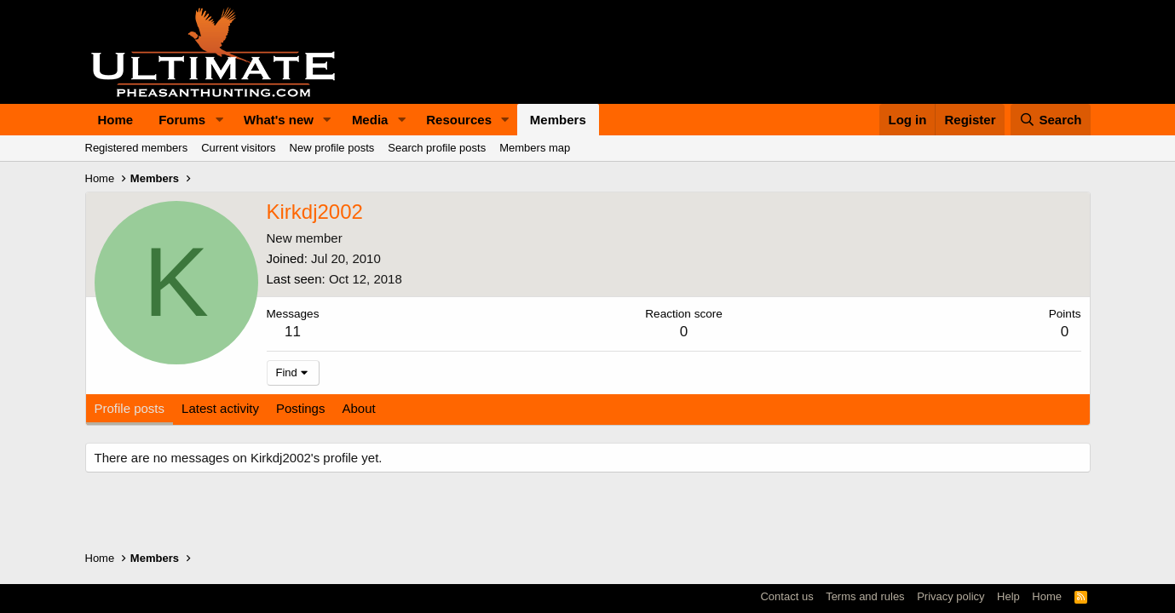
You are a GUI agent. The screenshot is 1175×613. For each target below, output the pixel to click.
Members (558, 119)
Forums (181, 119)
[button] (219, 119)
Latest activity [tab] (220, 408)
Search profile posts (437, 147)
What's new (279, 119)
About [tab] (358, 408)
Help (1008, 596)
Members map (534, 147)
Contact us (786, 596)
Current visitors (238, 147)
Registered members (136, 147)
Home (116, 119)
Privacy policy (950, 596)
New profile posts (332, 147)
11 (293, 332)
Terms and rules (865, 596)
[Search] (1051, 119)
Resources (459, 119)
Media (370, 119)
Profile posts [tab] (130, 408)
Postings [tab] (300, 408)
